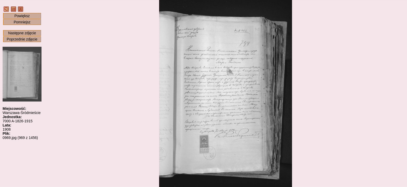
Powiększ (22, 16)
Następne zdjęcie (22, 33)
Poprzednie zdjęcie (22, 39)
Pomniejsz (22, 22)
